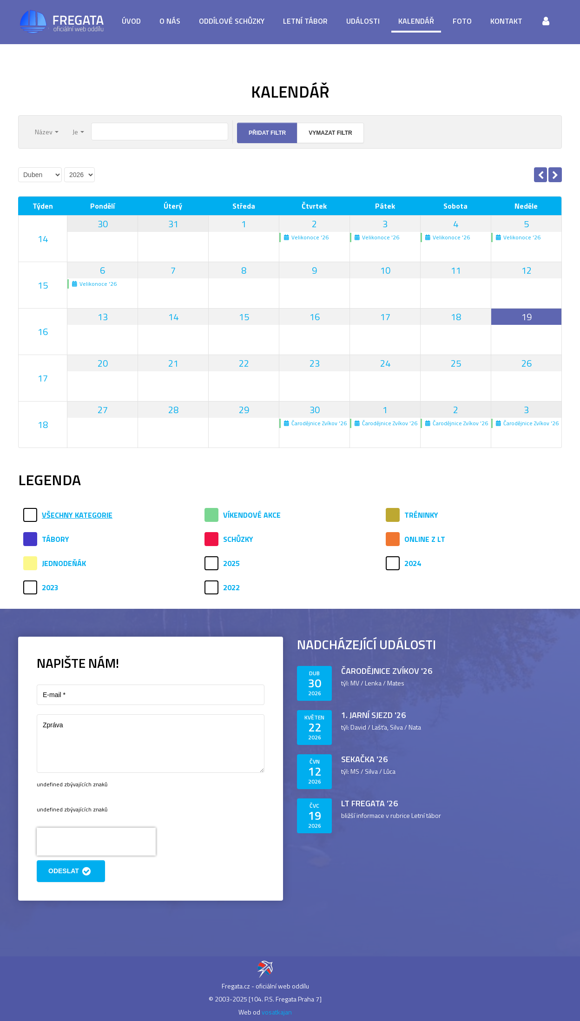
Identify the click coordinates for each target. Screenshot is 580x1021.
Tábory (55, 539)
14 (43, 238)
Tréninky (421, 514)
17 (385, 317)
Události (363, 20)
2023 (50, 587)
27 (103, 409)
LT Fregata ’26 (369, 803)
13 (103, 317)
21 (173, 363)
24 (385, 363)
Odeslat (70, 871)
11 (456, 270)
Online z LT (424, 539)
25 (456, 363)
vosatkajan (277, 1012)
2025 (231, 563)
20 (103, 363)
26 (526, 363)
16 (43, 331)
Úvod (131, 20)
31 (173, 224)
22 (244, 363)
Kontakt (506, 20)
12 (526, 270)
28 (173, 409)
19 (526, 317)
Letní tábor (305, 20)
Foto (462, 20)
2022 (231, 587)
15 (43, 285)
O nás (169, 20)
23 (315, 363)
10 (385, 270)
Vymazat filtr (330, 133)
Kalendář (416, 20)
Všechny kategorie (77, 514)
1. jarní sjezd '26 (373, 715)
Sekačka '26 (364, 759)
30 (103, 224)
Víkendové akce (252, 514)
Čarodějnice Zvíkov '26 (386, 671)
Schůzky (238, 539)
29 (244, 409)
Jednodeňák (64, 563)
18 (456, 317)
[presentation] (96, 842)
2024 (412, 563)
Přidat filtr (267, 133)
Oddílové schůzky (231, 20)
